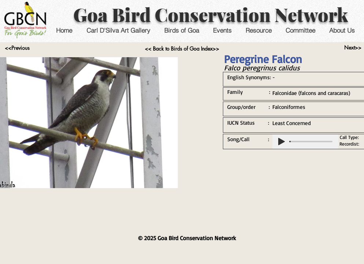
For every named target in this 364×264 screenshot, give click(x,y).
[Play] (281, 141)
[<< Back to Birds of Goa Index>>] (182, 49)
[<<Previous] (17, 48)
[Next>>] (352, 48)
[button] (222, 30)
